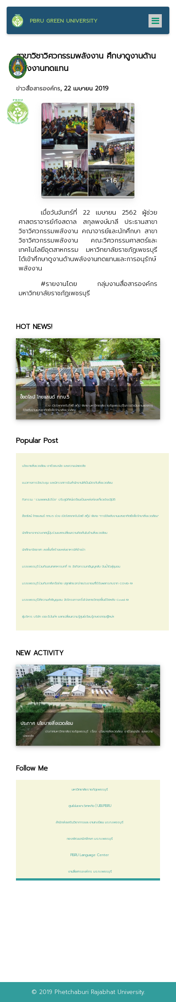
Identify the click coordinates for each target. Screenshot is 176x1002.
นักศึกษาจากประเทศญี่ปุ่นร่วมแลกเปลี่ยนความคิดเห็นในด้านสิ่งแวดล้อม (64, 533)
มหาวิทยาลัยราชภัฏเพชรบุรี (88, 789)
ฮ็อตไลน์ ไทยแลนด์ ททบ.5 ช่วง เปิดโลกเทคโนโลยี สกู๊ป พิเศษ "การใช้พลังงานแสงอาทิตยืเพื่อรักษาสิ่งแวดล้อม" (90, 516)
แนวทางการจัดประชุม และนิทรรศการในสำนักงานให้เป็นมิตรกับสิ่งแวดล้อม (67, 483)
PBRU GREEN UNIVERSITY (64, 21)
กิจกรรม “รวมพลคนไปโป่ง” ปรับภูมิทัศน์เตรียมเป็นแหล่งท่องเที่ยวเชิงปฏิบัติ (68, 499)
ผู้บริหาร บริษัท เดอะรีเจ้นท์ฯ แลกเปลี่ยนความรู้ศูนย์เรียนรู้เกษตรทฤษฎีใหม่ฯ (68, 617)
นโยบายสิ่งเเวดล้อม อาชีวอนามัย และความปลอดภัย (54, 466)
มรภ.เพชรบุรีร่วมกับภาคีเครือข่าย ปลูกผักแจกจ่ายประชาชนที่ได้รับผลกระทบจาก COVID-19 (77, 583)
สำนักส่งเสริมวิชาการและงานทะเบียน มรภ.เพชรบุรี (88, 822)
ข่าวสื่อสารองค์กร (38, 88)
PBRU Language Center (88, 854)
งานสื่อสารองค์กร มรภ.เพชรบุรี (88, 871)
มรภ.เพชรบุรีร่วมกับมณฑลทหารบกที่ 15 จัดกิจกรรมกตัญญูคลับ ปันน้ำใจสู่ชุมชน (71, 566)
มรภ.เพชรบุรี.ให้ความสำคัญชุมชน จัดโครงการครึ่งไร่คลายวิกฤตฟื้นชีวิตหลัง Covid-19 (75, 600)
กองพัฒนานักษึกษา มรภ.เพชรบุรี (88, 838)
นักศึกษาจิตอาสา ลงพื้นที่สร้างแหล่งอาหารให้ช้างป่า (53, 550)
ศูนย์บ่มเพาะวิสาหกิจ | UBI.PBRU (88, 805)
